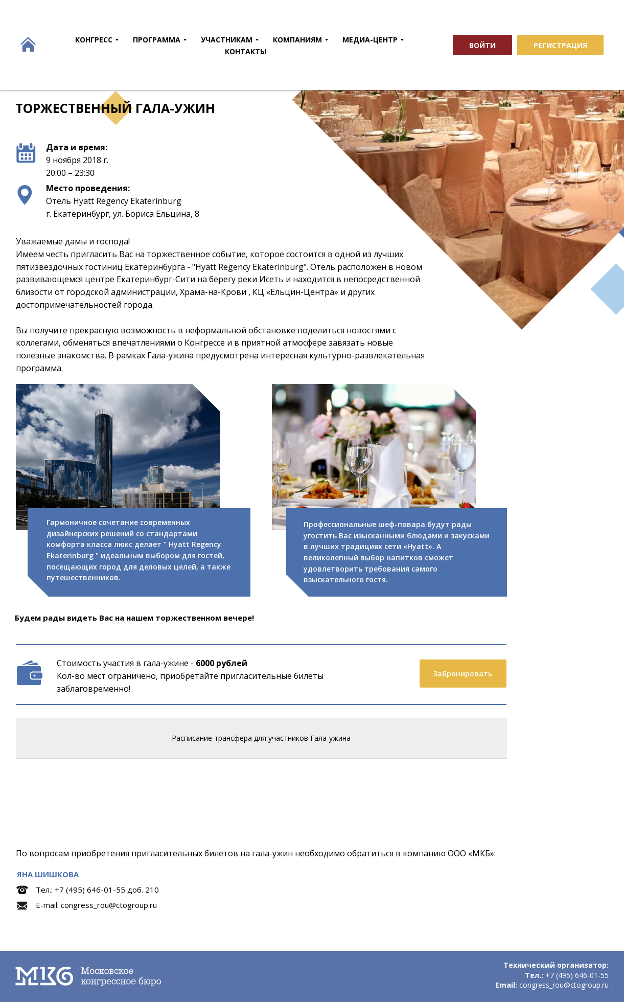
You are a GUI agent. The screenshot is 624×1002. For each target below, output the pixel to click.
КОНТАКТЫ (245, 51)
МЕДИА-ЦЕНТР (370, 39)
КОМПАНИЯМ (297, 39)
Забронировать (462, 673)
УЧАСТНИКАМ (226, 39)
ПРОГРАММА (156, 39)
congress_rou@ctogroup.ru (109, 905)
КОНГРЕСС (93, 39)
